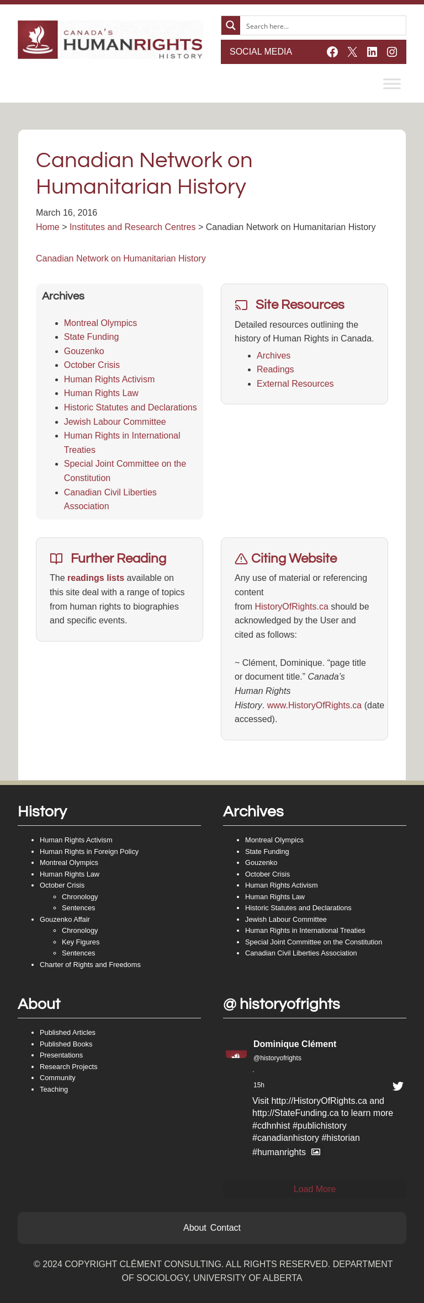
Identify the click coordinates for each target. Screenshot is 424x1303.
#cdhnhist (271, 1125)
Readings (275, 369)
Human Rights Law (101, 393)
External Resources (295, 383)
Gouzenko (84, 351)
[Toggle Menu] (392, 83)
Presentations (61, 1055)
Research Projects (69, 1066)
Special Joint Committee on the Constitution (313, 942)
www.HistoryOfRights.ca (314, 705)
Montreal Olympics (100, 323)
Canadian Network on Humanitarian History (121, 258)
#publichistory (320, 1125)
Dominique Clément (294, 1044)
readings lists (95, 578)
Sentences (78, 908)
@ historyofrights (281, 1004)
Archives (273, 355)
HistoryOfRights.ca (291, 606)
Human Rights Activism (109, 379)
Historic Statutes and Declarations (130, 407)
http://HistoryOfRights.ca (319, 1101)
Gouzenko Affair (65, 919)
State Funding (91, 336)
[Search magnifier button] (230, 25)
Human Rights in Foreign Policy (89, 851)
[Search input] (323, 25)
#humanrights (279, 1152)
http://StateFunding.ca (295, 1113)
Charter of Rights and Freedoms (90, 964)
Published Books (66, 1044)
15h (258, 1085)
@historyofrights (277, 1058)
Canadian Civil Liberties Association (301, 953)
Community (58, 1078)
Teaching (54, 1089)
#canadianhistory (285, 1137)
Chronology (80, 897)
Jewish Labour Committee (115, 421)
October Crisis (92, 365)
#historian (340, 1137)
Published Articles (68, 1032)
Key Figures (80, 942)
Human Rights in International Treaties (305, 930)
